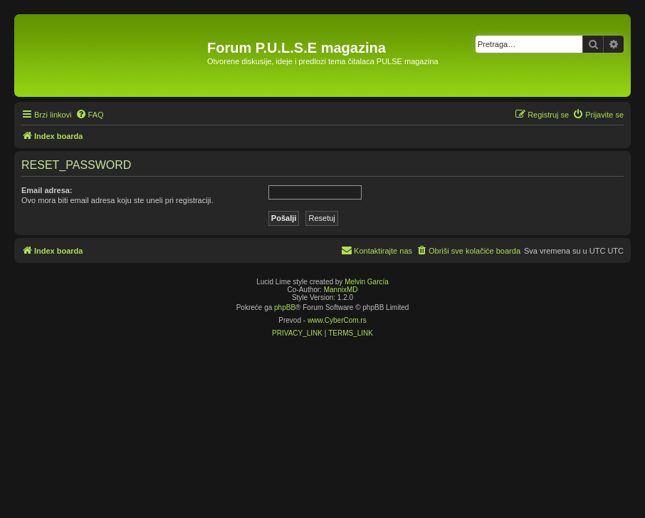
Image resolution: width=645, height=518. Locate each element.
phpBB (284, 307)
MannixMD (341, 290)
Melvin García (367, 282)
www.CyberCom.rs (337, 320)
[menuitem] (89, 114)
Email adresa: (47, 190)
